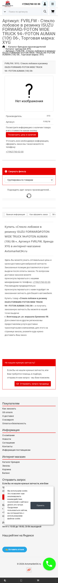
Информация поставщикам (16, 450)
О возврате (8, 420)
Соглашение (8, 442)
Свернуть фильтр (15, 171)
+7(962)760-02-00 (31, 4)
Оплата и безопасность (14, 423)
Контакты (7, 446)
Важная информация (15, 214)
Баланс (6, 473)
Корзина (6, 469)
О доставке (8, 416)
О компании (8, 435)
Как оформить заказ (39, 214)
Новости (6, 439)
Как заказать (9, 408)
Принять (40, 505)
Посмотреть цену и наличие (22, 134)
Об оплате (7, 412)
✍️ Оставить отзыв (14, 549)
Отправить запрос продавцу (33, 384)
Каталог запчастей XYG (18, 49)
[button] (49, 564)
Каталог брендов (11, 462)
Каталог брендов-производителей (27, 46)
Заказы (6, 465)
